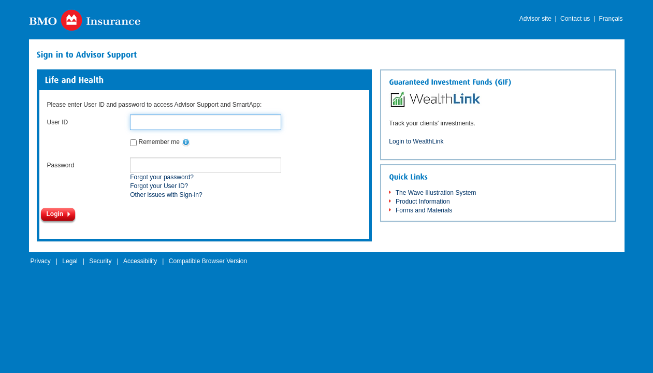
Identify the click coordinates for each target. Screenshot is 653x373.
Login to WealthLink (416, 141)
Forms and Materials (424, 210)
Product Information (423, 201)
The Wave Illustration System (436, 192)
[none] (186, 142)
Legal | (73, 261)
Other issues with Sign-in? (166, 194)
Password (61, 165)
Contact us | (577, 18)
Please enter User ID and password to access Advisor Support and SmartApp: (154, 104)
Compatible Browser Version (208, 261)
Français (610, 18)
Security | (103, 261)
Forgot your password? (162, 177)
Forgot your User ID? (159, 186)
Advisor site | (538, 18)
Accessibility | (143, 261)
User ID (57, 122)
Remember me (159, 142)
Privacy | (44, 261)
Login (55, 214)
